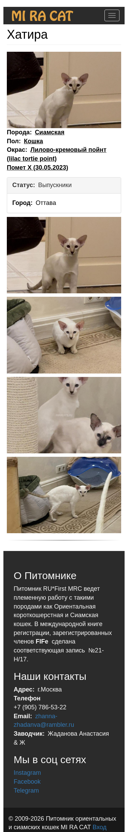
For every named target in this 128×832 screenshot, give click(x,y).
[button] (64, 90)
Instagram (27, 772)
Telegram (26, 790)
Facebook (27, 781)
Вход (99, 827)
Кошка (33, 141)
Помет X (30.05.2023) (37, 167)
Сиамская (50, 132)
